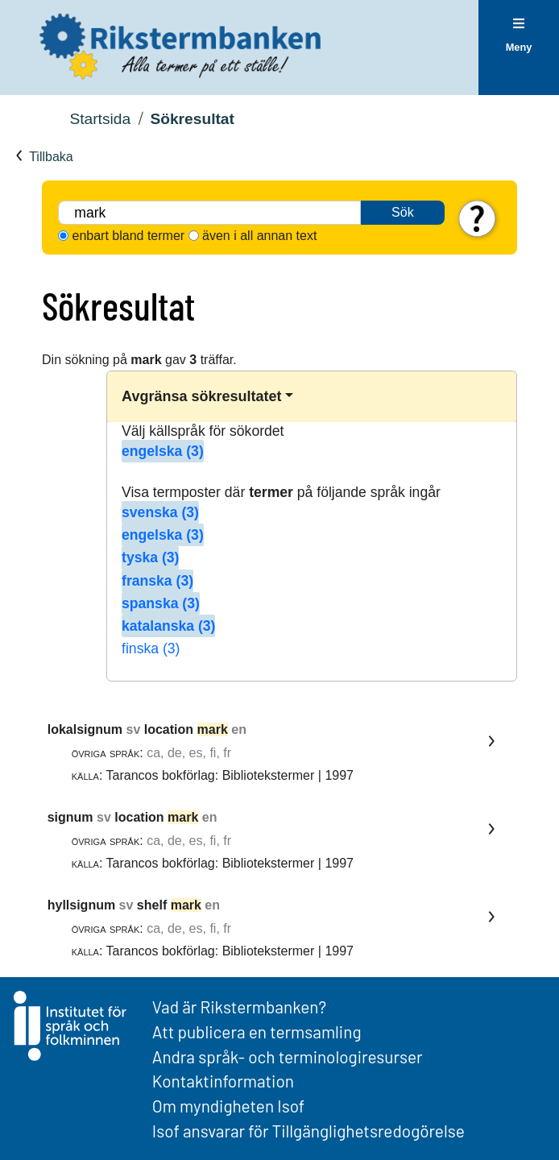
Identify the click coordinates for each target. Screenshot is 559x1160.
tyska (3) (150, 557)
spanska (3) (161, 603)
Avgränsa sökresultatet (201, 396)
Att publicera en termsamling (257, 1031)
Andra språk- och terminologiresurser (287, 1056)
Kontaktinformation (223, 1081)
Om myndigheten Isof (228, 1106)
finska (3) (151, 648)
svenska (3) (160, 512)
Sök (402, 212)
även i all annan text (259, 235)
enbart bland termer (128, 235)
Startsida (99, 118)
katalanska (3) (168, 626)
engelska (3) (163, 451)
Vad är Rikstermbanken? (239, 1006)
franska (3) (157, 581)
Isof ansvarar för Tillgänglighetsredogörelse (308, 1131)
